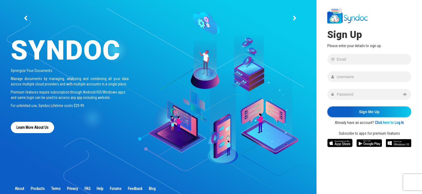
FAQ (87, 188)
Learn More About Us (32, 127)
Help (100, 188)
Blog (152, 188)
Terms (56, 188)
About (19, 188)
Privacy (72, 188)
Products (38, 188)
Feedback (135, 188)
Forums (115, 188)
